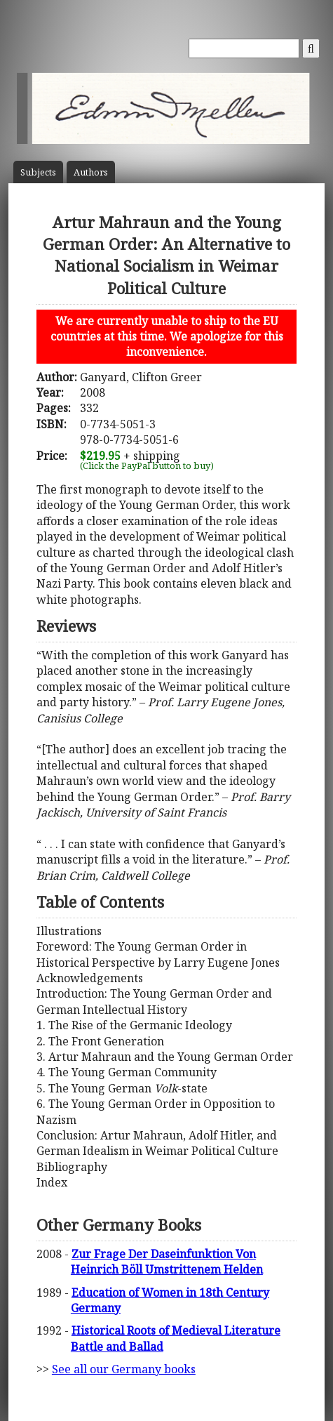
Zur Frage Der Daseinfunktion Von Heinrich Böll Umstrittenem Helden (167, 1261)
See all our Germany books (124, 1369)
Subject (38, 172)
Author (91, 172)
